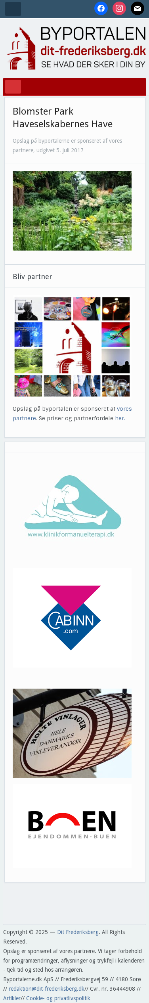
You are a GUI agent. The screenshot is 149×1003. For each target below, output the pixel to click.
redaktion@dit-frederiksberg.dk (46, 989)
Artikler (12, 998)
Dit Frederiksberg (78, 932)
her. (120, 418)
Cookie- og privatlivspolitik (58, 998)
